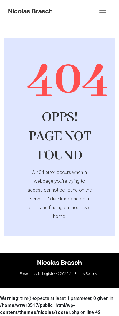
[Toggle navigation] (103, 10)
